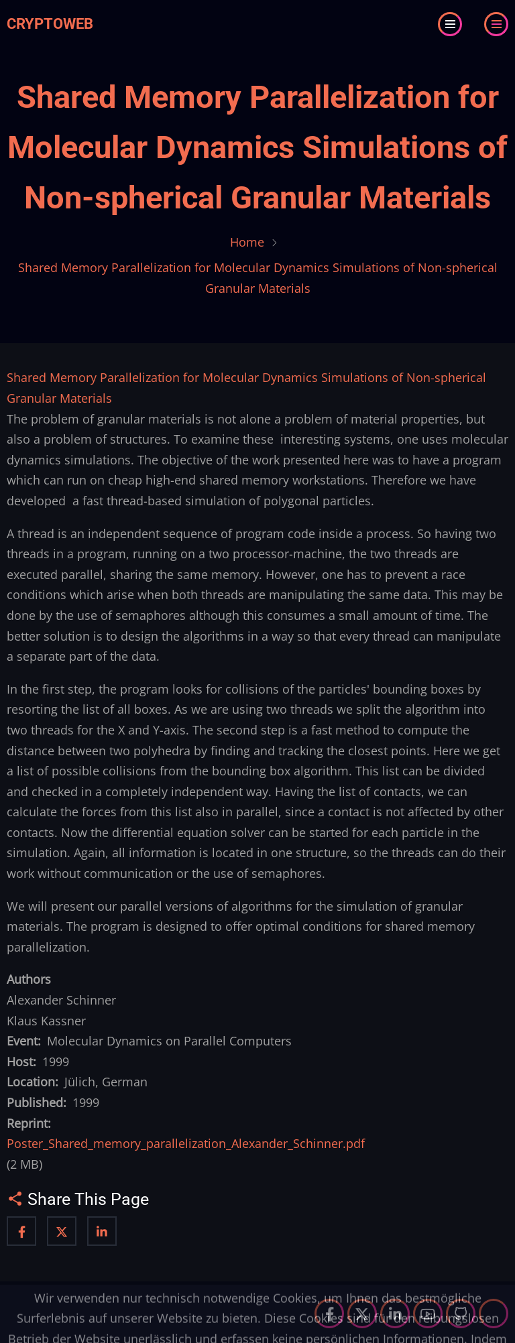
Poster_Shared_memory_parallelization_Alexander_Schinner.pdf (186, 1143)
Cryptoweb (50, 23)
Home (247, 242)
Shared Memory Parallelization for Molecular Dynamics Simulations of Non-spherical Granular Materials (257, 147)
